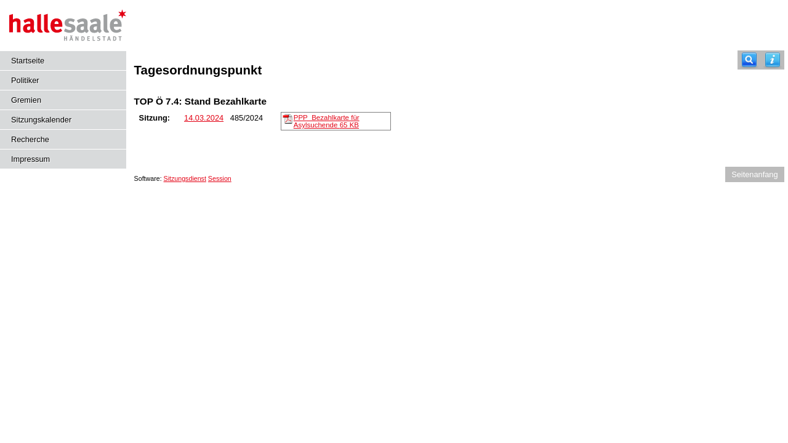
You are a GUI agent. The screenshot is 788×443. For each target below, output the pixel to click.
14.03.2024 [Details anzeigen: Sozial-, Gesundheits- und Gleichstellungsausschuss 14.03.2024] (203, 117)
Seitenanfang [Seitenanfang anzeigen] (754, 174)
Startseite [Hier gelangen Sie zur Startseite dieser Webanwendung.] (27, 60)
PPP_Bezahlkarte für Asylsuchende (327, 121)
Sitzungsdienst (185, 178)
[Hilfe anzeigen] (772, 60)
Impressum (30, 159)
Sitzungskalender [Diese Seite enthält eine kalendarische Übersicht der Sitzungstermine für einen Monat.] (41, 119)
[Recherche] (749, 60)
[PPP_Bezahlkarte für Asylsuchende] (287, 118)
